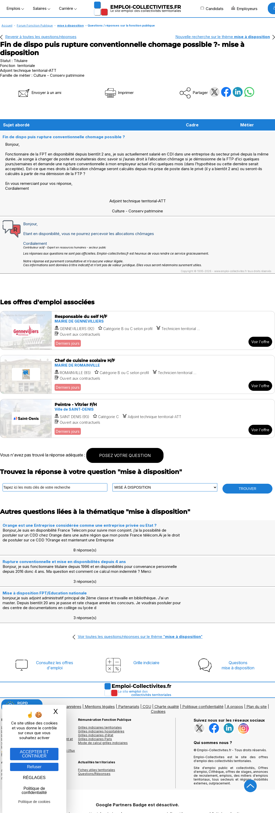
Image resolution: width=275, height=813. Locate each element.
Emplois (15, 8)
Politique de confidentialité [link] (34, 790)
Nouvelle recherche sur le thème (222, 36)
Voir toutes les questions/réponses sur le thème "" (140, 601)
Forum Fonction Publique (35, 25)
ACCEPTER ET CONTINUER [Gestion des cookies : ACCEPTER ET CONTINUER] (34, 754)
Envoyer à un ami (39, 92)
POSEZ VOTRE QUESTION (125, 450)
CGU (147, 671)
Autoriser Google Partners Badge (137, 800)
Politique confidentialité (203, 671)
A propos (235, 671)
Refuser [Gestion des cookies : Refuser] (34, 767)
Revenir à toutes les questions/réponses (40, 36)
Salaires (41, 8)
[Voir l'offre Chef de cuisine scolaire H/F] (137, 369)
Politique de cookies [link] (34, 802)
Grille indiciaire (146, 627)
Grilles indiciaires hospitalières (101, 696)
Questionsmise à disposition (238, 630)
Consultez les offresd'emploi (54, 630)
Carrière (68, 8)
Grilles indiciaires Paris (95, 703)
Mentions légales (100, 671)
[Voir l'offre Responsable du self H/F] (137, 325)
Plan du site (256, 671)
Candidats (212, 8)
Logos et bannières (64, 671)
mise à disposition (70, 25)
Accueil (7, 25)
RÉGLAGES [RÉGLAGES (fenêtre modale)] (34, 777)
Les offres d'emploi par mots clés (27, 696)
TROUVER (247, 483)
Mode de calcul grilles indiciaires (103, 707)
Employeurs (244, 8)
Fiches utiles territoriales (96, 734)
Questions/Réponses (94, 738)
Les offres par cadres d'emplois (25, 700)
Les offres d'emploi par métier (24, 692)
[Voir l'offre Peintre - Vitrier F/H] (137, 413)
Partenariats (128, 671)
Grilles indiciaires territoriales (100, 692)
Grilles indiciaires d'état (95, 700)
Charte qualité (166, 671)
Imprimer (119, 92)
